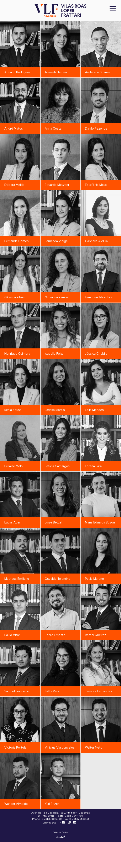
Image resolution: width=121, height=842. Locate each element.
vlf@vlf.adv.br (50, 822)
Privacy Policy (60, 832)
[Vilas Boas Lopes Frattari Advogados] (60, 11)
